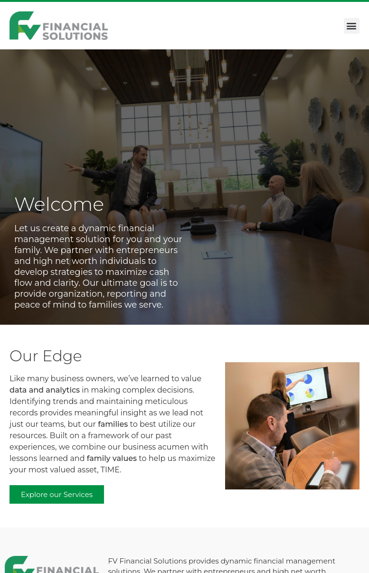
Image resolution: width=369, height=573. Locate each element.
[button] (352, 26)
